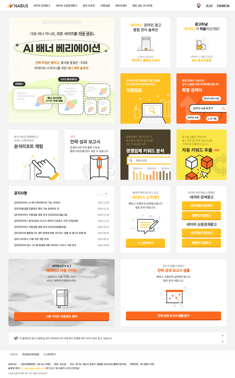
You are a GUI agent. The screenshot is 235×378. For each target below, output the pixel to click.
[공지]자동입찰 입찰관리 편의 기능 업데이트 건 (36, 208)
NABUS (17, 6)
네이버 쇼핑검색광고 (66, 5)
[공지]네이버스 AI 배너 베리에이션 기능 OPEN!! (37, 202)
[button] (17, 70)
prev (223, 335)
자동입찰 (105, 5)
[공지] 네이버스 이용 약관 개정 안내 (31, 239)
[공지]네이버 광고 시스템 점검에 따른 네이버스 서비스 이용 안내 (45, 245)
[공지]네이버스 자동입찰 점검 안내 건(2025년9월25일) (40, 227)
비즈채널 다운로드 (202, 205)
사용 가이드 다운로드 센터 (61, 316)
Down (106, 194)
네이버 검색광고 (41, 5)
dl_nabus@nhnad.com (33, 368)
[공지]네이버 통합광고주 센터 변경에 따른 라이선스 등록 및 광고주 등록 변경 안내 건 (55, 233)
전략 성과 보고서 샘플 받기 (173, 315)
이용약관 (13, 354)
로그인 (209, 5)
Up (99, 194)
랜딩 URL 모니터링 (142, 5)
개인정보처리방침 (30, 354)
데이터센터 (121, 5)
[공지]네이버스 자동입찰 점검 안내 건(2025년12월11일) (40, 214)
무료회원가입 (223, 5)
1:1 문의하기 (145, 243)
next (223, 342)
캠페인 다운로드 (201, 215)
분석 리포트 (89, 5)
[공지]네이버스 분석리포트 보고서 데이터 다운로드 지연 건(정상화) (46, 221)
